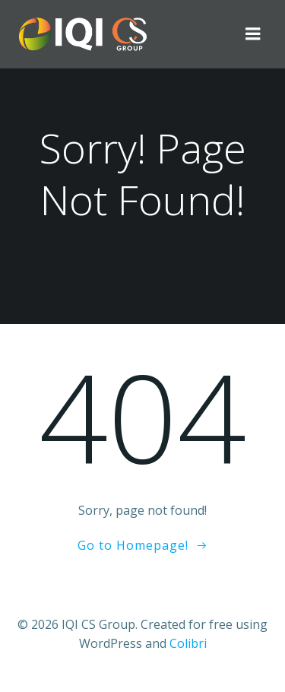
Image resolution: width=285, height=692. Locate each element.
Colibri (188, 643)
